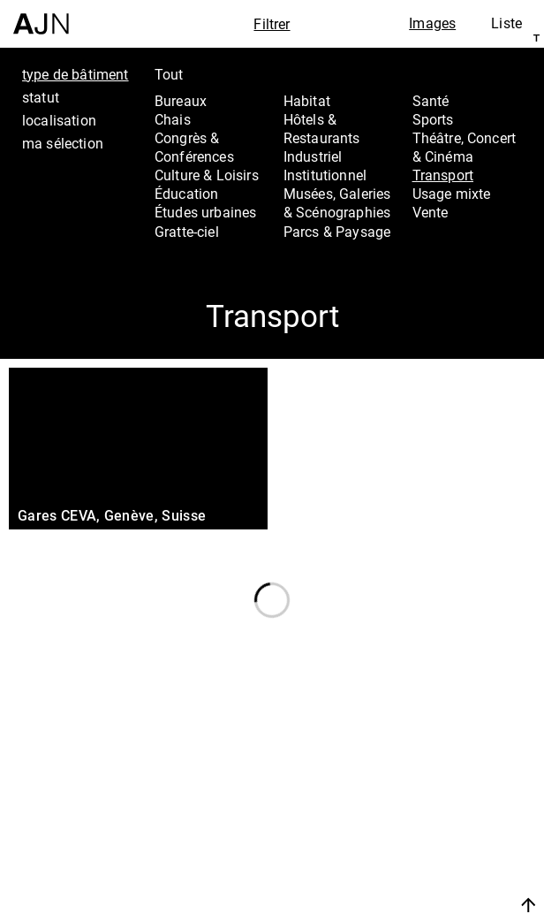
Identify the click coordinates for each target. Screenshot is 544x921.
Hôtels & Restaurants (321, 129)
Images (432, 23)
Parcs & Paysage (336, 231)
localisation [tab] (59, 120)
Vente (430, 212)
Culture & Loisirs (207, 175)
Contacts (433, 844)
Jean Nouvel (447, 774)
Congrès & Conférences (194, 147)
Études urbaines (205, 212)
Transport (442, 175)
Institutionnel (324, 175)
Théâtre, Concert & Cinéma (464, 147)
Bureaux (181, 100)
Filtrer (271, 24)
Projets (425, 821)
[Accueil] (41, 17)
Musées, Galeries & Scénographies (337, 203)
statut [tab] (40, 97)
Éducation (186, 193)
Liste (506, 23)
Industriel (313, 156)
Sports (433, 119)
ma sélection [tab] (62, 143)
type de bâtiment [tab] (75, 74)
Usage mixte (451, 193)
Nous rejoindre (437, 883)
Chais (173, 119)
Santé (431, 100)
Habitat (306, 100)
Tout (169, 74)
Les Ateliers (444, 797)
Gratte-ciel (187, 231)
